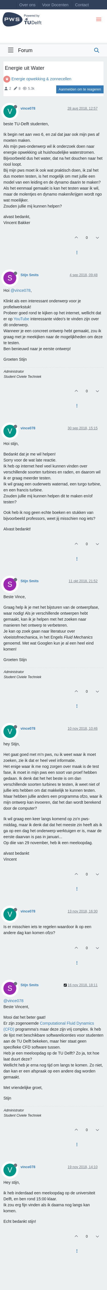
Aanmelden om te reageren (80, 89)
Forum (25, 50)
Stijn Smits (30, 275)
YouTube (21, 319)
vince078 (28, 108)
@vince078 (21, 290)
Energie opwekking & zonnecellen (41, 79)
